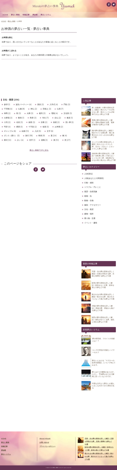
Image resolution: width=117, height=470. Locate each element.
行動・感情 (88, 183)
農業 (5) (19, 127)
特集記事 (26, 15)
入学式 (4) (54, 104)
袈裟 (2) (56, 122)
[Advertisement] (39, 79)
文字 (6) (50, 131)
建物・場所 (88, 214)
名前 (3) (19, 122)
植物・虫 (88, 196)
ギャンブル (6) (10, 131)
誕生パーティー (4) (24, 104)
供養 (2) (44, 122)
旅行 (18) (29, 135)
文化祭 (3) (68, 113)
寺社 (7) (45, 118)
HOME (5, 15)
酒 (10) (56, 140)
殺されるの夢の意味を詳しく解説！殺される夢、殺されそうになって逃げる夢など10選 (96, 456)
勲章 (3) (33, 118)
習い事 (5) (69, 122)
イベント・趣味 (90, 223)
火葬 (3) (30, 113)
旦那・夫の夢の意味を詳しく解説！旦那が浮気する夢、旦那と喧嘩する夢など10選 (96, 441)
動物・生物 (88, 200)
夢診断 (35, 15)
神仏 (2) (34, 109)
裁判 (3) (42, 113)
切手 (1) (32, 140)
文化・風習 (88, 209)
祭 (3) (18, 113)
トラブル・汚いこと (92, 187)
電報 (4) (54, 113)
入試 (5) (38, 131)
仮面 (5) (46, 127)
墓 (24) (54, 135)
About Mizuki (44, 439)
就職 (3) (44, 140)
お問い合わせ (44, 442)
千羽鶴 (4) (8, 109)
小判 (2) (7, 122)
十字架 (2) (32, 127)
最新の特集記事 (90, 263)
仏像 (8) (21, 109)
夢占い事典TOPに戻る (39, 150)
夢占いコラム (46, 15)
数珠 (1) (21, 118)
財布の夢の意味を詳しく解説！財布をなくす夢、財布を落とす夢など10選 (96, 449)
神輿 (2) (7, 113)
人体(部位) (88, 174)
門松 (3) (67, 104)
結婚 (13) (25, 131)
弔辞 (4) (7, 127)
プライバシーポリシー (47, 446)
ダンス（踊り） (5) (12, 135)
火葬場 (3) (8, 118)
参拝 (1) (7, 104)
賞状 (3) (40, 104)
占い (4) (20, 140)
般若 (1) (70, 118)
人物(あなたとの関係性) (94, 178)
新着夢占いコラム (91, 329)
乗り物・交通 (89, 218)
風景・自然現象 (90, 191)
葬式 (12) (7, 140)
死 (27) (67, 140)
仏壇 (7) (60, 109)
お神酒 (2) (59, 127)
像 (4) (64, 135)
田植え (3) (47, 109)
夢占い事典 (15, 15)
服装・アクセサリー (92, 205)
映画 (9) (41, 135)
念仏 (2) (57, 118)
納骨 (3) (32, 122)
